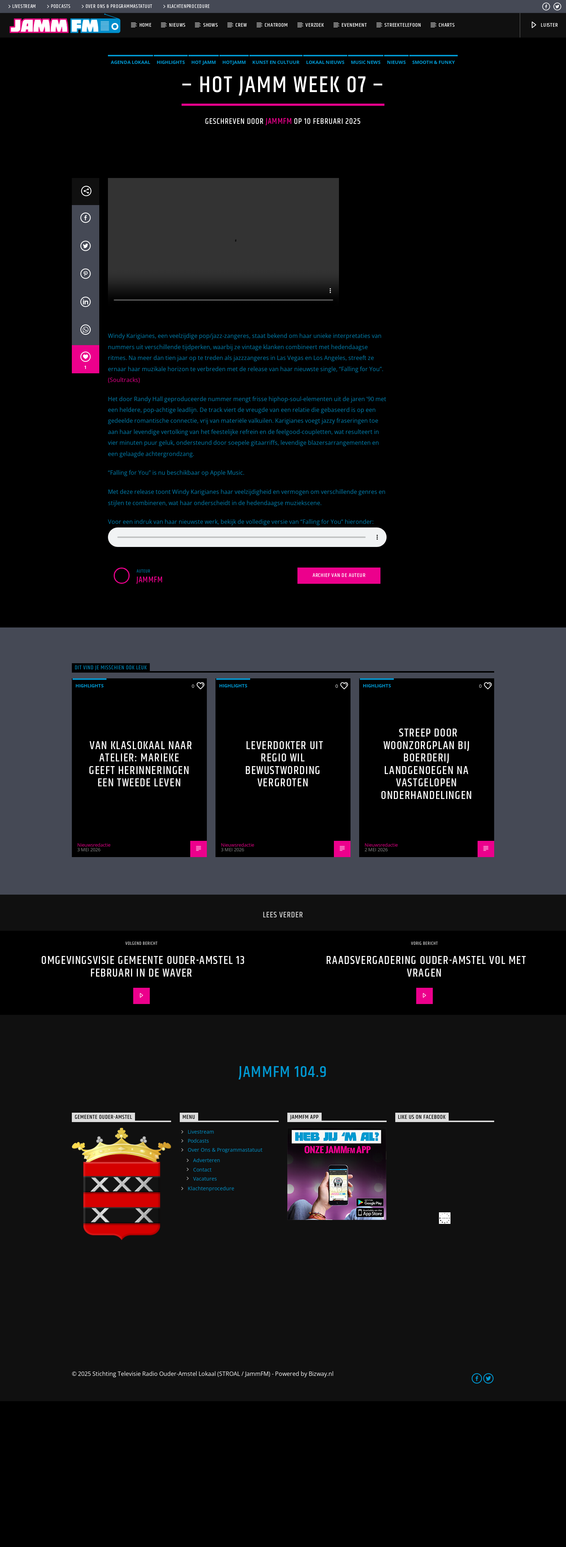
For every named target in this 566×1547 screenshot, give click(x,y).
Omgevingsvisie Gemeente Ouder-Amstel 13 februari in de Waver (143, 1113)
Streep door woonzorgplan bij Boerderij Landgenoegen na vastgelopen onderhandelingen (427, 910)
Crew (241, 25)
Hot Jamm (203, 135)
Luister (544, 25)
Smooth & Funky (433, 135)
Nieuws (177, 25)
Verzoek (314, 25)
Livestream (21, 6)
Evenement (354, 25)
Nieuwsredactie (93, 990)
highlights (171, 135)
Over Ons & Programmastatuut (116, 6)
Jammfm (279, 194)
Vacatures (205, 1324)
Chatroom (276, 25)
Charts (447, 25)
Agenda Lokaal (130, 135)
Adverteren (206, 1306)
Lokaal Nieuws (325, 135)
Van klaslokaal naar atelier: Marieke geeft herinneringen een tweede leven (140, 910)
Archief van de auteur (339, 721)
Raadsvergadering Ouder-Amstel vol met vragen (426, 1113)
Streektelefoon (402, 25)
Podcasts (58, 6)
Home (145, 25)
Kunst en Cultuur (276, 135)
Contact (202, 1315)
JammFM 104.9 (283, 1218)
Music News (365, 135)
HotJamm (234, 135)
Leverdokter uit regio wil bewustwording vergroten (284, 910)
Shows (210, 25)
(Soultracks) (124, 526)
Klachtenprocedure (186, 6)
